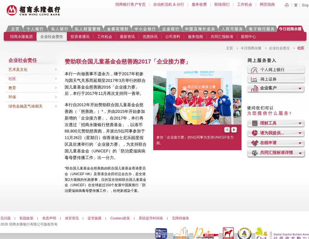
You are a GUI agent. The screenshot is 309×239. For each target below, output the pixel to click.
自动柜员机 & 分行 (168, 4)
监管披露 (95, 218)
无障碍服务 (180, 218)
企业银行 (170, 28)
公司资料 (172, 36)
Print (286, 5)
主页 (15, 28)
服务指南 (195, 36)
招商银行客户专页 (130, 4)
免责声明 (49, 218)
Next (234, 130)
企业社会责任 (51, 36)
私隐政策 (26, 218)
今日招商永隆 (291, 28)
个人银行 (35, 28)
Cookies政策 (120, 218)
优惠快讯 (150, 36)
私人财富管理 (87, 28)
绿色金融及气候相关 (26, 106)
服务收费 (199, 4)
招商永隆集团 (21, 36)
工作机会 (244, 4)
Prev (226, 130)
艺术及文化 (18, 69)
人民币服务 (231, 28)
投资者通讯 (80, 36)
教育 (12, 88)
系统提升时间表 (151, 218)
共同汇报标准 (222, 36)
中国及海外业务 (199, 28)
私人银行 (59, 28)
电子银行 (261, 28)
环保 (12, 97)
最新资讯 (127, 36)
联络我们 (222, 4)
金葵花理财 (117, 28)
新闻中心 (248, 36)
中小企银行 (145, 28)
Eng (305, 5)
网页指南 (267, 4)
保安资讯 (72, 218)
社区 (12, 79)
